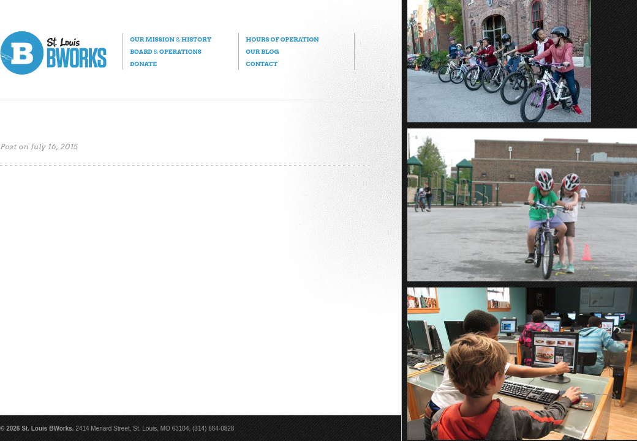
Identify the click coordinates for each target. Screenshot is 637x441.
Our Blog (262, 51)
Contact (261, 63)
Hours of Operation (282, 39)
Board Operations (166, 51)
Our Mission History (170, 39)
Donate (143, 63)
